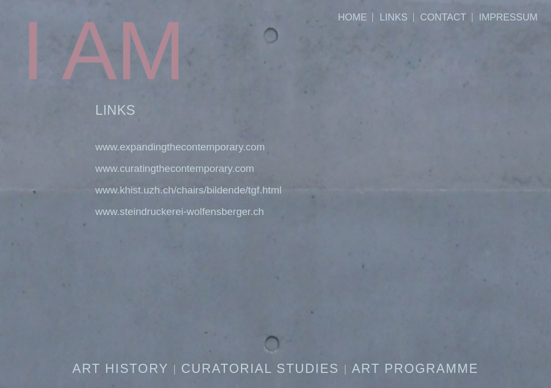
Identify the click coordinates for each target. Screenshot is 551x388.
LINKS (393, 17)
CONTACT (443, 17)
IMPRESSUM (508, 17)
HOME (352, 17)
